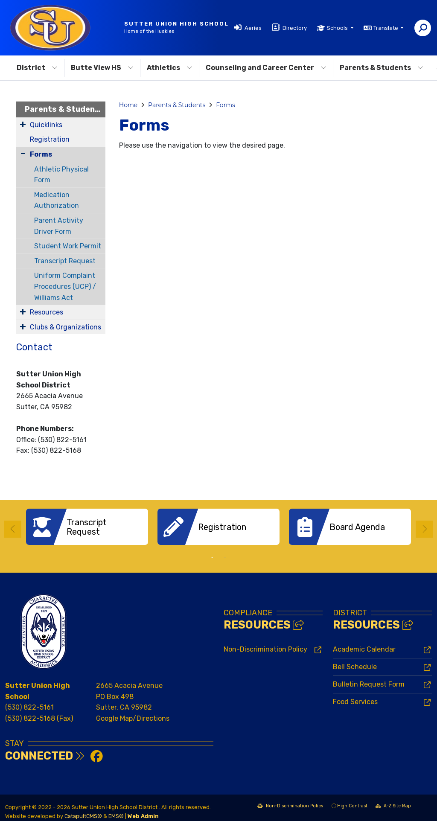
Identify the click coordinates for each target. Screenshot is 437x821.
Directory (295, 28)
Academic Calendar (364, 643)
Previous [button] (12, 526)
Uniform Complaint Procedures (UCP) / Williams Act (65, 286)
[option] (87, 527)
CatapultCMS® (83, 809)
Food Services (355, 695)
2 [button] (225, 551)
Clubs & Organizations (65, 327)
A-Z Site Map (393, 800)
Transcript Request (65, 261)
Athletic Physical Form (61, 174)
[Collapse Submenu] (23, 153)
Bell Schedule (355, 660)
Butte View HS (102, 68)
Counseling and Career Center (266, 68)
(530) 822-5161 (29, 701)
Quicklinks (46, 125)
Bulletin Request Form (369, 678)
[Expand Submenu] (23, 124)
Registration (50, 139)
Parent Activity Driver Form (58, 226)
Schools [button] (338, 28)
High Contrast (352, 799)
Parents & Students (381, 68)
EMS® (116, 809)
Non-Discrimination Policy (265, 643)
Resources (46, 312)
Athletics (169, 68)
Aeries (253, 28)
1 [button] (212, 551)
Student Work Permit (67, 246)
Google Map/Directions (132, 712)
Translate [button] (386, 28)
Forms (41, 154)
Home (128, 105)
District (37, 68)
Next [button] (424, 526)
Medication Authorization (56, 200)
